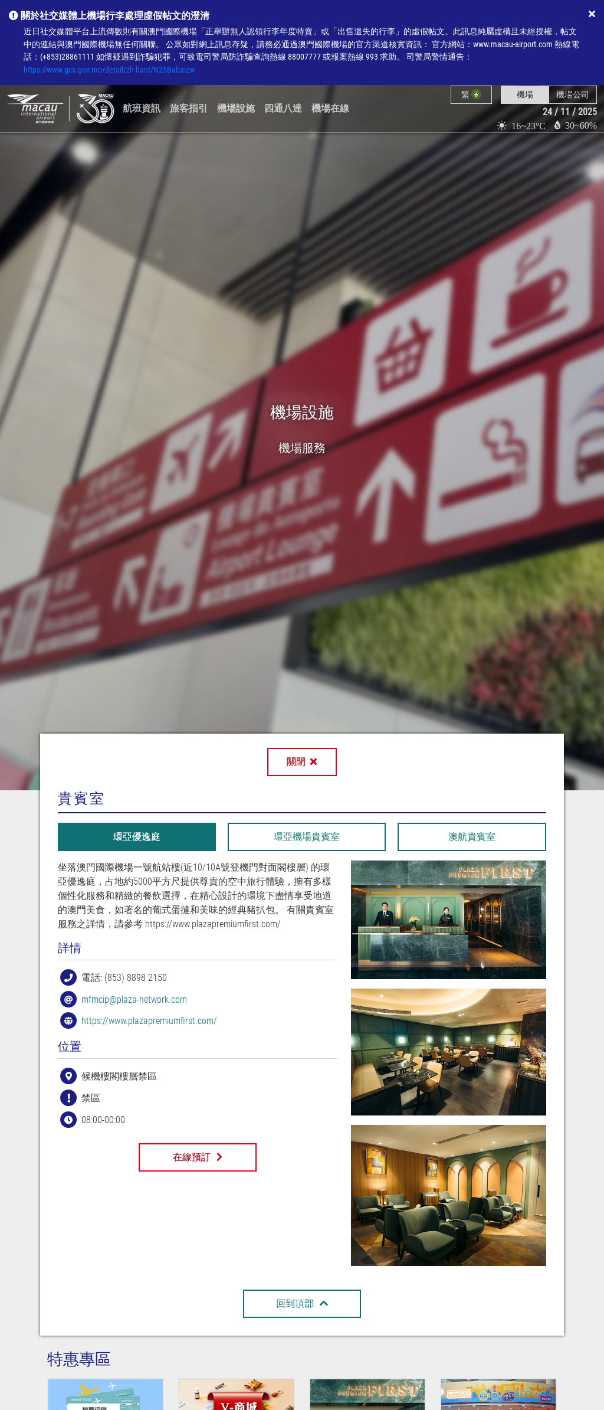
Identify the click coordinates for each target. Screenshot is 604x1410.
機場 (525, 94)
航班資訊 (141, 108)
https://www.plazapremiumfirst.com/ (149, 1020)
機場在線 (330, 108)
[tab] (137, 837)
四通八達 (283, 108)
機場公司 (572, 94)
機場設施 (236, 108)
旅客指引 (189, 108)
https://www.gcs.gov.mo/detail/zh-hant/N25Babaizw (109, 70)
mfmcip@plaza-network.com (134, 999)
